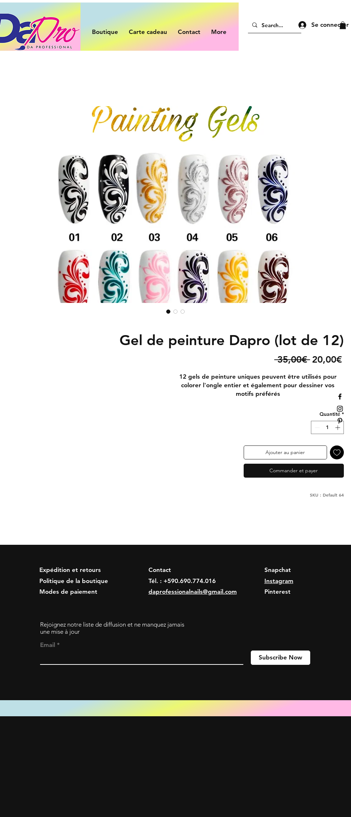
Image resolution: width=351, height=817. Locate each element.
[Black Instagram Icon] (340, 409)
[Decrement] (316, 427)
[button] (343, 25)
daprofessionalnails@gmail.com (192, 591)
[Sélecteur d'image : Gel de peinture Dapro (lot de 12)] (168, 311)
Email (47, 645)
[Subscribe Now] (280, 658)
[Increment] (338, 427)
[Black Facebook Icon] (340, 396)
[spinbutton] (327, 427)
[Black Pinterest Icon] (340, 421)
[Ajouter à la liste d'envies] (337, 452)
